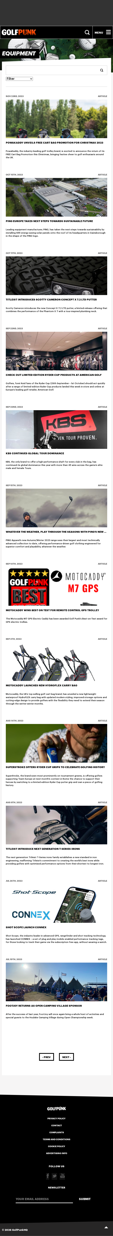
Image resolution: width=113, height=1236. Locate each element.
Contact (56, 1125)
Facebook (47, 1176)
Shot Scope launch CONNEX (26, 927)
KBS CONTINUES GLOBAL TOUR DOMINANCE (35, 453)
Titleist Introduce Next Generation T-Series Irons (43, 848)
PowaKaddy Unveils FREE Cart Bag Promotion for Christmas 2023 (54, 142)
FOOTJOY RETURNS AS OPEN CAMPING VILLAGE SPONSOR (44, 1005)
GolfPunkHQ (20, 1229)
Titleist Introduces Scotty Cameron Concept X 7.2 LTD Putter (51, 299)
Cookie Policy (56, 1146)
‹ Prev (46, 1057)
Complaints (56, 1132)
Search (88, 32)
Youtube (62, 1176)
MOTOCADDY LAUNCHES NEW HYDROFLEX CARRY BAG (41, 685)
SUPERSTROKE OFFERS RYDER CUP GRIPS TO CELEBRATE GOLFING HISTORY (55, 767)
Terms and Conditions (56, 1139)
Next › (66, 1057)
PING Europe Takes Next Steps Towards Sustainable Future (49, 221)
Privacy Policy (56, 1118)
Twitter (54, 1176)
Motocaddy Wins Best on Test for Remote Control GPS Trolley (52, 610)
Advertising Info (56, 1153)
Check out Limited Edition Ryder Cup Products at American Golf (54, 374)
